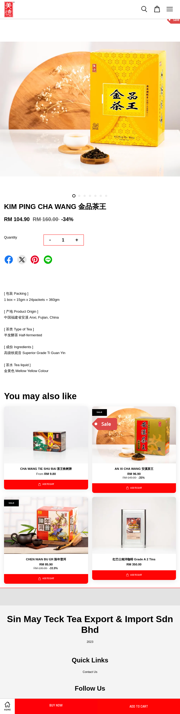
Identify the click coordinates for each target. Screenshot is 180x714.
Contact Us (90, 671)
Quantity (10, 237)
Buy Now (56, 705)
